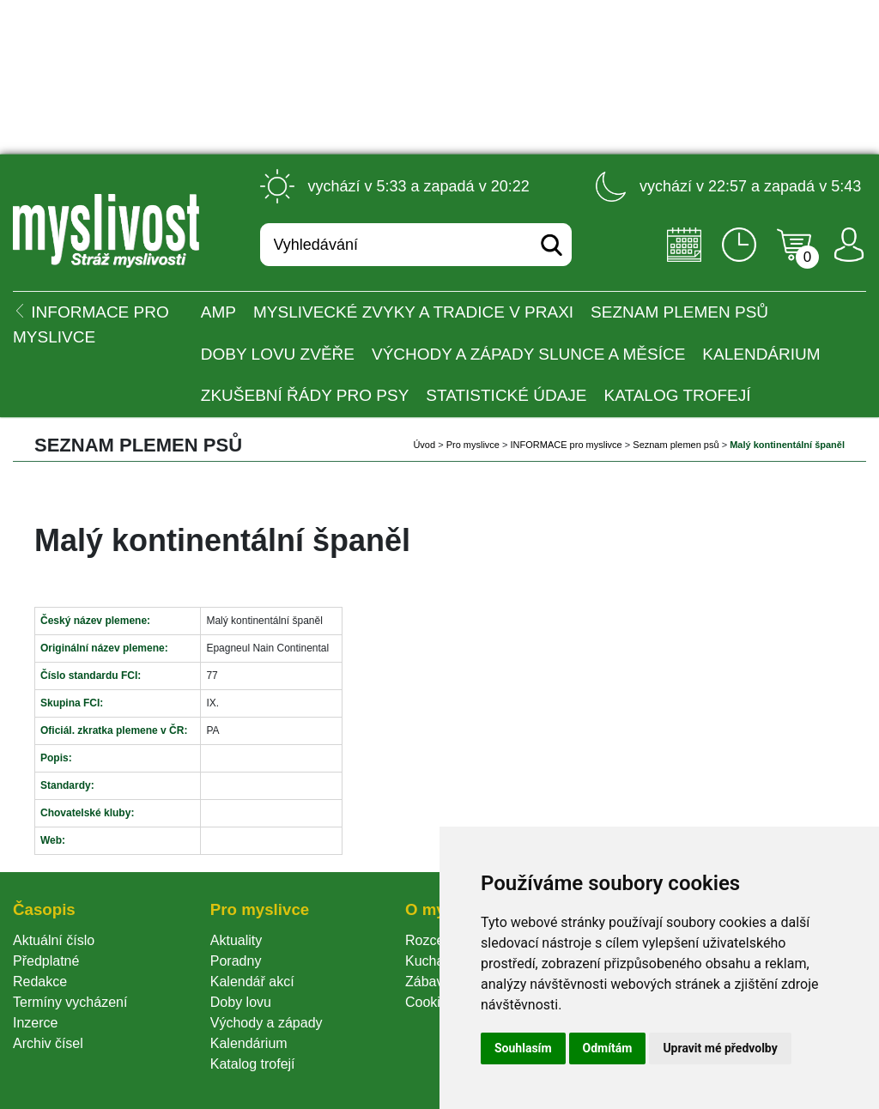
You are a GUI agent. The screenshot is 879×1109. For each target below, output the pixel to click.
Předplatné (46, 961)
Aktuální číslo (53, 940)
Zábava (428, 981)
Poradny (236, 961)
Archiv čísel (48, 1043)
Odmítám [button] (608, 1048)
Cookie (430, 1002)
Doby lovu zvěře (278, 354)
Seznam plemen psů (679, 312)
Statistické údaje (506, 395)
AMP (218, 312)
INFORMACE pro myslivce (566, 444)
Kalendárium (761, 354)
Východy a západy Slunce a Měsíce (528, 354)
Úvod (424, 444)
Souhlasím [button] (523, 1048)
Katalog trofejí (677, 395)
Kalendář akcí (252, 981)
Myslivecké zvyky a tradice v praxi (413, 312)
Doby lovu (240, 1002)
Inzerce (35, 1022)
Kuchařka (434, 961)
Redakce (40, 981)
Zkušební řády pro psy (305, 395)
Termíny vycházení (70, 1002)
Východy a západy (266, 1022)
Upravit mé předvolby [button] (720, 1048)
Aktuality (236, 940)
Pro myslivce (473, 444)
